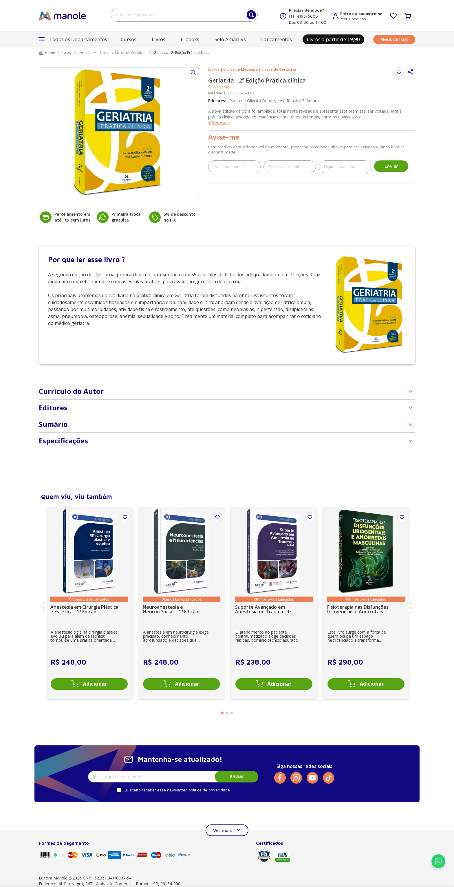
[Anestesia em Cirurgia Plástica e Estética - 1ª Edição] (89, 603)
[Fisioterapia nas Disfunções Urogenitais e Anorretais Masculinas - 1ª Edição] (366, 603)
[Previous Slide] (43, 607)
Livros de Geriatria (130, 52)
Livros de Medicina (93, 52)
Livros (66, 52)
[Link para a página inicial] (47, 53)
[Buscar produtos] (251, 14)
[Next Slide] (410, 607)
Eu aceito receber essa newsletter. (155, 789)
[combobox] (184, 15)
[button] (73, 39)
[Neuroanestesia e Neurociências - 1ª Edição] (181, 603)
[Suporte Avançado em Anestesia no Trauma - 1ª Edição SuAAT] (274, 603)
